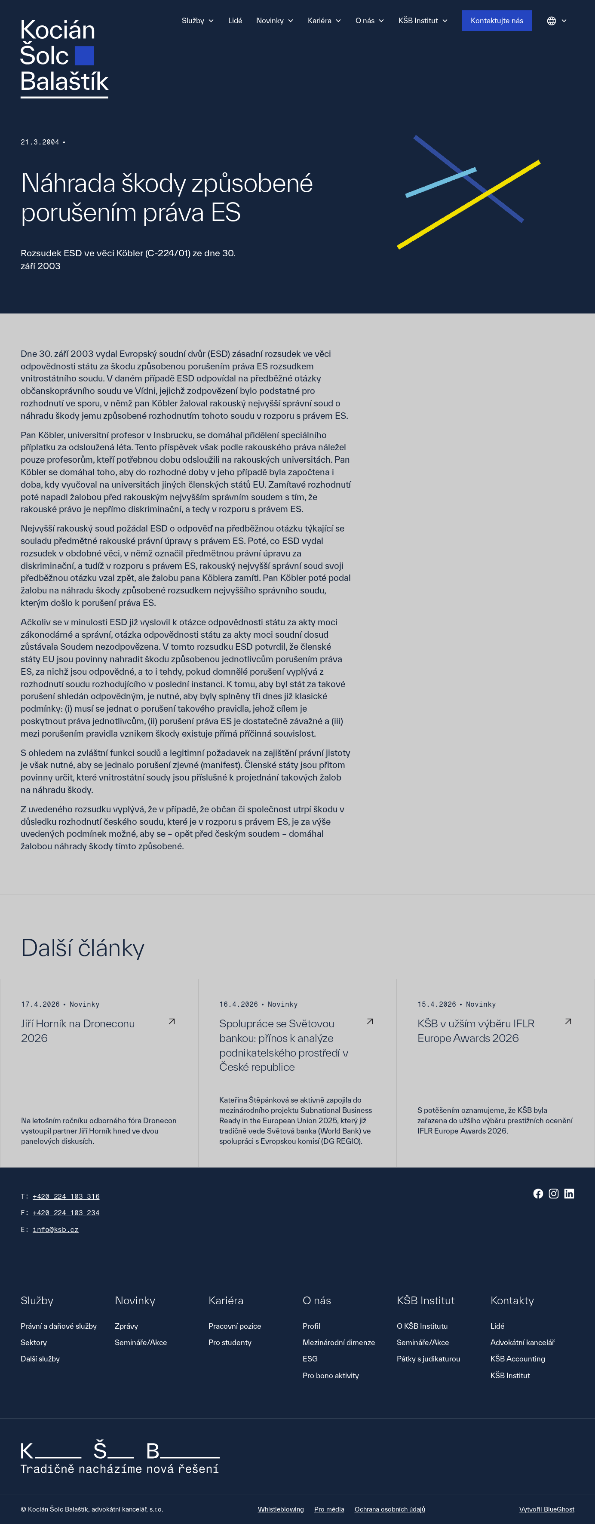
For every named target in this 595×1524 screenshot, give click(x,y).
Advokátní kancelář (523, 1342)
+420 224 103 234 (66, 1213)
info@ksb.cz (56, 1230)
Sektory (34, 1342)
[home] (64, 59)
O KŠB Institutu (422, 1326)
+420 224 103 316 (66, 1196)
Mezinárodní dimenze (339, 1342)
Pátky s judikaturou (428, 1359)
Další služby (40, 1359)
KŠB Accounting (518, 1359)
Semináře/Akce (141, 1342)
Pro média (329, 1509)
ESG (310, 1359)
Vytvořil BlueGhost (546, 1509)
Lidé (235, 20)
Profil (311, 1326)
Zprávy (126, 1326)
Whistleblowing (281, 1509)
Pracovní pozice (235, 1326)
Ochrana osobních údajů (390, 1509)
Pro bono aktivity (331, 1375)
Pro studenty (230, 1342)
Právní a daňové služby (59, 1326)
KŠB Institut (510, 1375)
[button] (198, 20)
